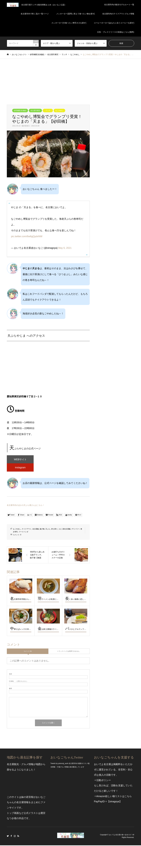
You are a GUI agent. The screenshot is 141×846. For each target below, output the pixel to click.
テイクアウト (26, 530)
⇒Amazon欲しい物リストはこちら (113, 797)
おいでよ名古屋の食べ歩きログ (120, 835)
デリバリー (76, 530)
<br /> (48, 370)
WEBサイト (20, 459)
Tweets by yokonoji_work (59, 764)
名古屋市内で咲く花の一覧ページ (35, 14)
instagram (20, 468)
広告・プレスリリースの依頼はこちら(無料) (115, 32)
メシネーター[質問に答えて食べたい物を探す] (75, 14)
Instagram (15, 837)
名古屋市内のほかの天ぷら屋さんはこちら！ (25, 506)
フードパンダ (23, 532)
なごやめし (59, 110)
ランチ (47, 110)
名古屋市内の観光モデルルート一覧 (119, 4)
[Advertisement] (70, 79)
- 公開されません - (18, 682)
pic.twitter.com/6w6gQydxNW (26, 236)
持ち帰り (54, 530)
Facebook (11, 837)
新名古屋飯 (67, 530)
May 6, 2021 (65, 248)
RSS (18, 837)
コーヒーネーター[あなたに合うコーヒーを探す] (114, 23)
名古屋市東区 (35, 110)
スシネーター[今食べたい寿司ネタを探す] (68, 23)
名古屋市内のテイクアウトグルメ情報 (118, 14)
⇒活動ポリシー (102, 781)
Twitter (8, 837)
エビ (60, 530)
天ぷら (47, 530)
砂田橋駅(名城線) (20, 110)
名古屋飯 (35, 530)
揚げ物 (42, 530)
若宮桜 (29, 797)
